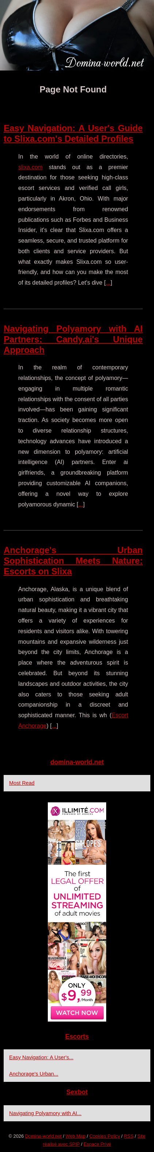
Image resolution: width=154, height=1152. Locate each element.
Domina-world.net (43, 1136)
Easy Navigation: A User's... (41, 1057)
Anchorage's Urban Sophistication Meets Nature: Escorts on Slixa (73, 560)
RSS (128, 1136)
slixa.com (30, 167)
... (108, 283)
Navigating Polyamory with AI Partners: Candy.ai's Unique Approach (73, 339)
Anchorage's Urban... (33, 1074)
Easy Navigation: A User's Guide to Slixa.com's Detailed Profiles (73, 133)
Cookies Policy (104, 1136)
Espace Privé (97, 1144)
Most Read (22, 783)
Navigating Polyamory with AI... (45, 1113)
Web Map (76, 1136)
